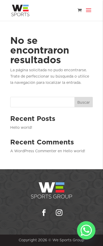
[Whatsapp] (86, 230)
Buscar (83, 102)
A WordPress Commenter (33, 151)
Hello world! (21, 127)
